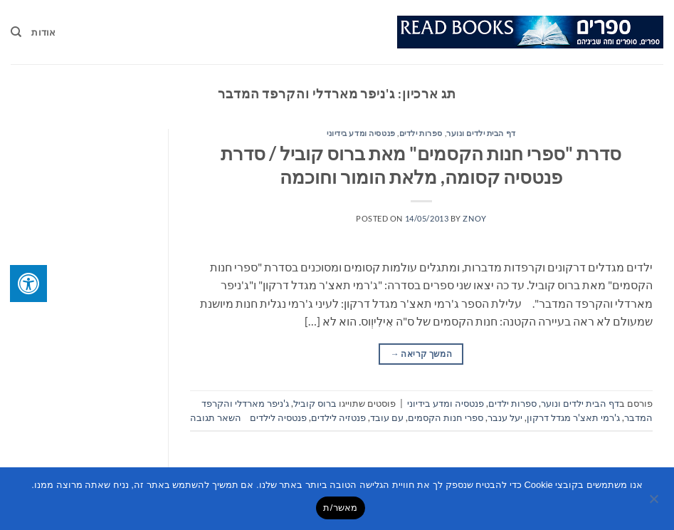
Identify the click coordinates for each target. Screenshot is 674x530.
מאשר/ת (340, 507)
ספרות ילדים (421, 132)
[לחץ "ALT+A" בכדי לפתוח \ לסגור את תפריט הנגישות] (28, 283)
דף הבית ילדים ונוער (481, 132)
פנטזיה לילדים (338, 417)
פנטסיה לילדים (278, 417)
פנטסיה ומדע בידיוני (361, 132)
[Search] (16, 32)
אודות (43, 32)
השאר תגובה (215, 417)
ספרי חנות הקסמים (445, 417)
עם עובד (387, 417)
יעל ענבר (505, 417)
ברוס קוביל (315, 403)
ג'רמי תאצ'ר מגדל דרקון (573, 417)
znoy (474, 218)
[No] (654, 503)
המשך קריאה (421, 353)
